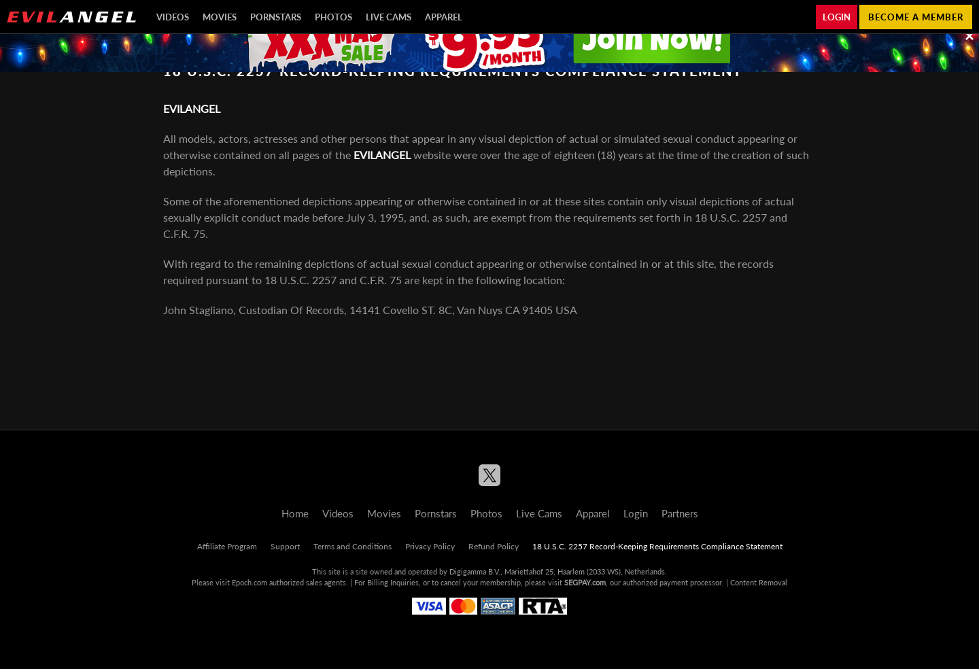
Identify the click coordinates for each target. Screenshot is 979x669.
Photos (333, 17)
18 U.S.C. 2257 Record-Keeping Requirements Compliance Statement (657, 546)
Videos (172, 17)
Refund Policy (493, 546)
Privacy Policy (430, 546)
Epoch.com (249, 582)
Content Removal (758, 582)
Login (837, 17)
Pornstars (275, 17)
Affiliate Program (227, 546)
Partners (680, 513)
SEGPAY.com (585, 582)
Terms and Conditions (352, 546)
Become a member (915, 17)
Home (295, 513)
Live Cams (388, 17)
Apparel (443, 17)
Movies (220, 17)
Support (285, 546)
